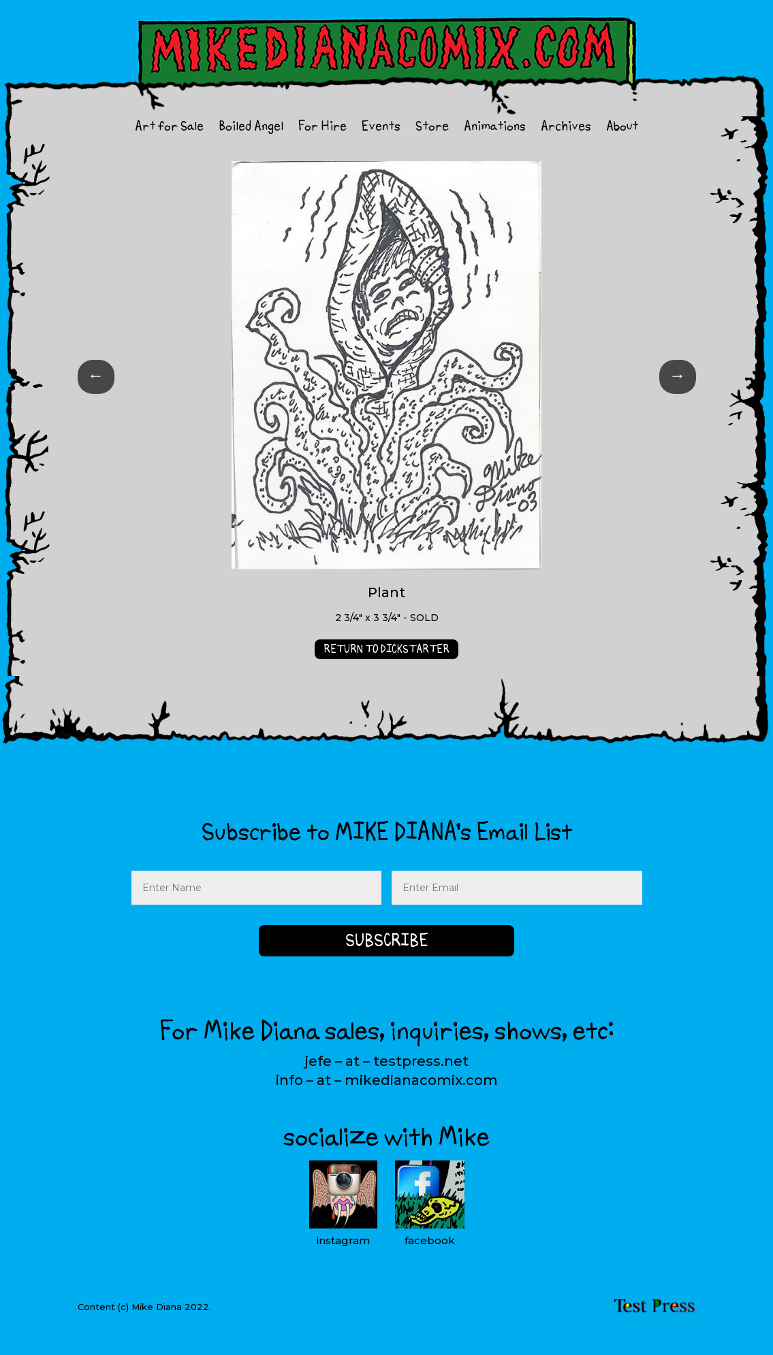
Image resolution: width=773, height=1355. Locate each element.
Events (381, 128)
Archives (566, 128)
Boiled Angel (251, 128)
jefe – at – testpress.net (386, 1061)
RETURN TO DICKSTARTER (386, 648)
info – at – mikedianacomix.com (387, 1080)
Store (432, 128)
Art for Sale (169, 128)
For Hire (322, 128)
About (622, 128)
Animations (495, 128)
